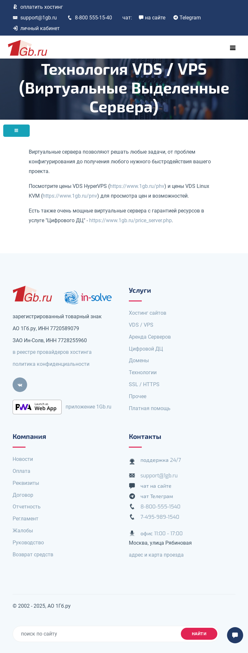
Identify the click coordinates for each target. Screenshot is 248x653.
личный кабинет (36, 28)
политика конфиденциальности (51, 364)
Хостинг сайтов (147, 313)
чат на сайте (155, 486)
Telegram (187, 18)
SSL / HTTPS (144, 384)
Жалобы (23, 531)
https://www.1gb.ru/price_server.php (130, 220)
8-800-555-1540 (160, 506)
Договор (23, 495)
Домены (139, 360)
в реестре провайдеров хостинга (52, 352)
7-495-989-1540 (159, 517)
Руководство (28, 542)
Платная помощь (149, 408)
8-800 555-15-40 (89, 18)
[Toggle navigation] (232, 48)
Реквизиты (26, 483)
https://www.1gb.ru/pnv (70, 196)
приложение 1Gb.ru (88, 407)
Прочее (137, 396)
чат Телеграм (156, 496)
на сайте (152, 18)
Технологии (143, 372)
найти (199, 634)
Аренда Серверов (150, 337)
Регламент (25, 519)
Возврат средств (33, 554)
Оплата (21, 471)
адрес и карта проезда (156, 555)
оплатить (38, 7)
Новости (23, 459)
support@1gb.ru (35, 18)
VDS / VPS (141, 325)
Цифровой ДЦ (146, 349)
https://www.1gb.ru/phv (137, 186)
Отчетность (27, 507)
